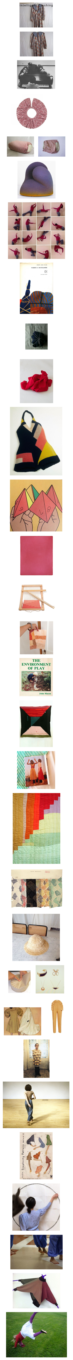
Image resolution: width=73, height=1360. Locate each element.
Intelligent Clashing (36, 5)
